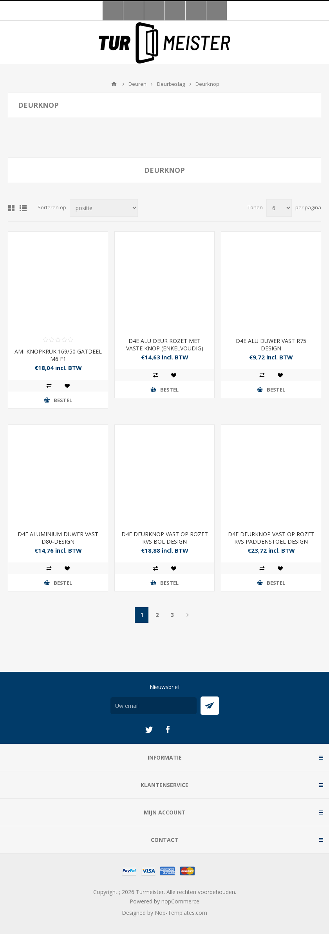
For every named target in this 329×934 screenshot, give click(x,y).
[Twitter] (149, 730)
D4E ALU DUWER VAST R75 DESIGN (271, 344)
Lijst (23, 208)
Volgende (187, 615)
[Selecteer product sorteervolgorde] (104, 208)
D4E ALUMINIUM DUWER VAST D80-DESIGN (58, 537)
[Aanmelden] (153, 705)
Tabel (11, 208)
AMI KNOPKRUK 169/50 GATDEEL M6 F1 (58, 355)
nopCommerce (180, 901)
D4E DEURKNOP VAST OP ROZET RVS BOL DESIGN (164, 537)
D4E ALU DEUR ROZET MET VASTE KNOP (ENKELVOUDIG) (164, 344)
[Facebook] (167, 730)
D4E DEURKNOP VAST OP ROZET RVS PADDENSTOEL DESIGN (271, 537)
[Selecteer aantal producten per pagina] (279, 208)
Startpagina (114, 84)
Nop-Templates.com (181, 912)
